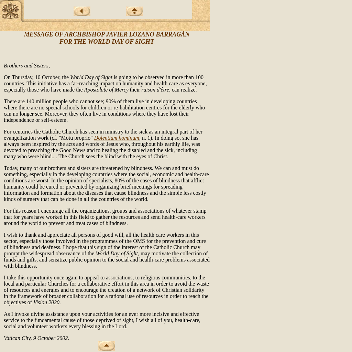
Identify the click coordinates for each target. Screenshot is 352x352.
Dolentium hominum (116, 138)
